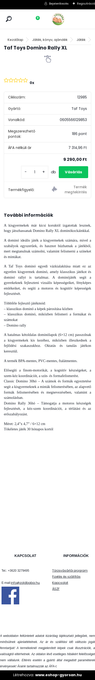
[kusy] (35, 172)
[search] (9, 19)
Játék (81, 39)
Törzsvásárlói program (70, 570)
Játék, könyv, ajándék (50, 39)
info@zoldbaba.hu (25, 583)
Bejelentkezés (59, 4)
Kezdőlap (15, 39)
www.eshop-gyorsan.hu (58, 674)
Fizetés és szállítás (66, 576)
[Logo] (69, 19)
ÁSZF (56, 589)
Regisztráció (86, 4)
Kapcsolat (60, 583)
